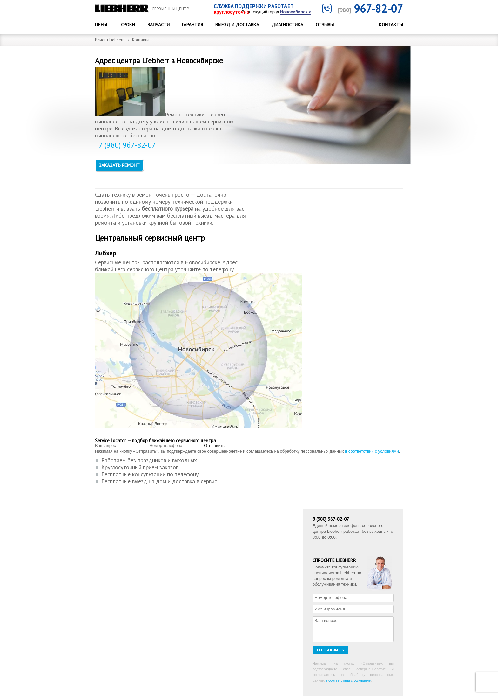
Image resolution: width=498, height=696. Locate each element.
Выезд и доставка (237, 25)
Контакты (391, 25)
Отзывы (325, 25)
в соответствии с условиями (228, 445)
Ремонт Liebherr (109, 40)
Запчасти (158, 25)
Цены (101, 25)
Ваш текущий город (276, 12)
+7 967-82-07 (363, 541)
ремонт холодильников (341, 346)
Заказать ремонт (122, 175)
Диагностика (287, 25)
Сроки (128, 25)
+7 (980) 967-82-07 (127, 161)
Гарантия (192, 25)
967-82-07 (370, 9)
